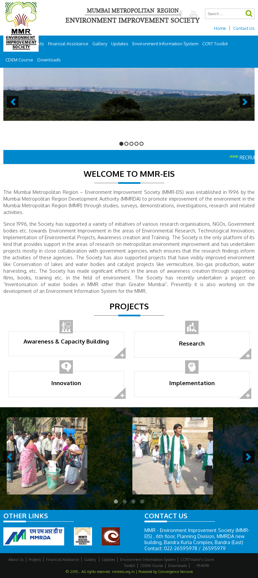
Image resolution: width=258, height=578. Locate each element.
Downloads (49, 59)
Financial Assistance (68, 43)
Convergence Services (175, 571)
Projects (35, 559)
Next (245, 102)
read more (120, 353)
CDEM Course (19, 59)
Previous (12, 102)
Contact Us (244, 28)
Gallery (99, 43)
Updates (119, 43)
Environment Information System (165, 43)
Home (220, 28)
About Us (16, 559)
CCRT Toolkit (215, 43)
